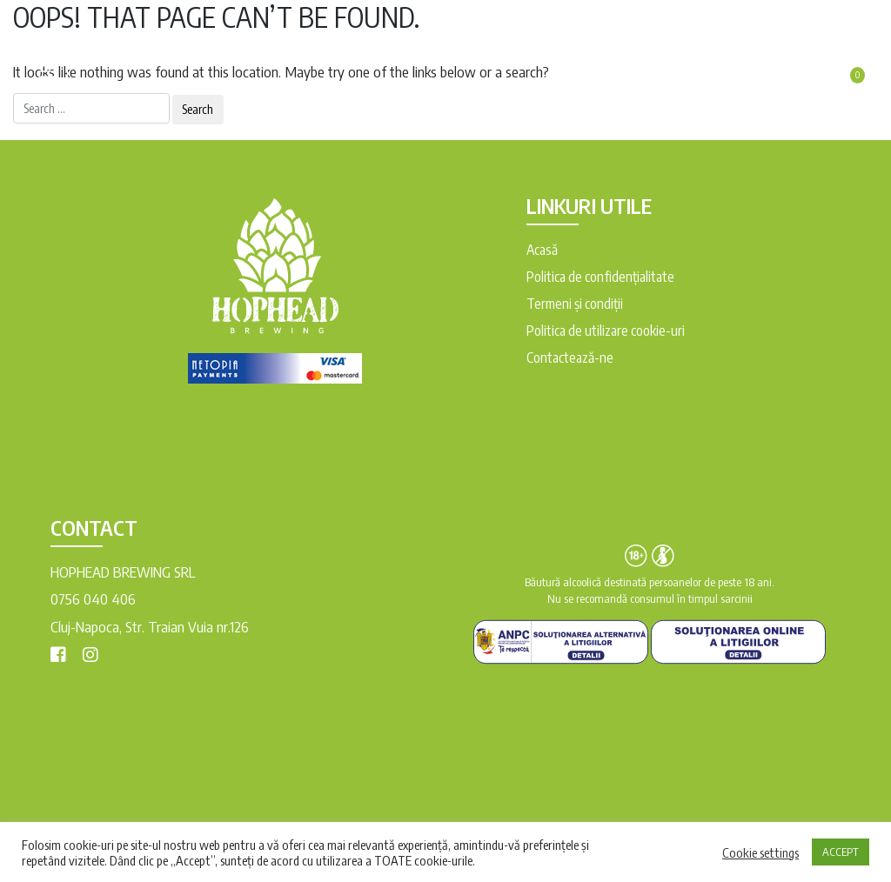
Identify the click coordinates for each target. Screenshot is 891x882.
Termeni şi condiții (574, 303)
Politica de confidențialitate (600, 276)
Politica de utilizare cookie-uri (605, 330)
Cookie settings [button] (760, 852)
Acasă (542, 249)
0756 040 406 (93, 598)
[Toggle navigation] (47, 71)
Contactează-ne (569, 357)
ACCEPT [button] (840, 852)
